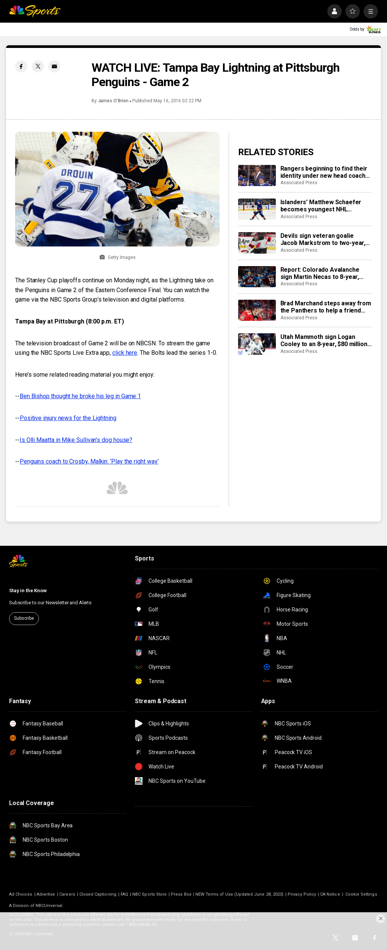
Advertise (46, 894)
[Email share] (54, 66)
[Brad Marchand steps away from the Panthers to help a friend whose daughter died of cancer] (257, 310)
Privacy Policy (302, 894)
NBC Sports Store (149, 894)
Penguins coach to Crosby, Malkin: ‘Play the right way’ (89, 461)
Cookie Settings (361, 894)
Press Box (181, 894)
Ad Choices (21, 894)
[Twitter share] (38, 66)
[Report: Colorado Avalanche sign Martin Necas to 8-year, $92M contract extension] (257, 276)
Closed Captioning (97, 894)
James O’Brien (113, 100)
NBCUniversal (49, 905)
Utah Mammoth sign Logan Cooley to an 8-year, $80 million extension (323, 340)
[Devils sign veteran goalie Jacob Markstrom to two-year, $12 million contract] (257, 242)
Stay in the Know (28, 590)
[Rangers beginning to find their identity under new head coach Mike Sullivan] (257, 175)
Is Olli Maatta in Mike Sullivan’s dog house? (76, 439)
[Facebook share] (21, 66)
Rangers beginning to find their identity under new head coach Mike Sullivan (323, 172)
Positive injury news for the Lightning (68, 418)
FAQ (124, 894)
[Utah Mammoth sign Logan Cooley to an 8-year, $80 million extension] (257, 343)
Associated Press (298, 182)
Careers (67, 894)
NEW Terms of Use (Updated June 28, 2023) (239, 894)
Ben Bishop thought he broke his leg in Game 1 (80, 396)
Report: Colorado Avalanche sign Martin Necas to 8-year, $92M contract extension (319, 273)
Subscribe (24, 618)
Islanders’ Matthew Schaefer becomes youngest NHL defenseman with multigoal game (321, 206)
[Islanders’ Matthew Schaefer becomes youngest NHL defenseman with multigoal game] (257, 209)
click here (124, 352)
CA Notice (330, 894)
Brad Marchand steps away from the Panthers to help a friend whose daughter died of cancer (325, 307)
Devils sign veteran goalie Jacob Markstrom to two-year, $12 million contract (323, 239)
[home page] (34, 11)
